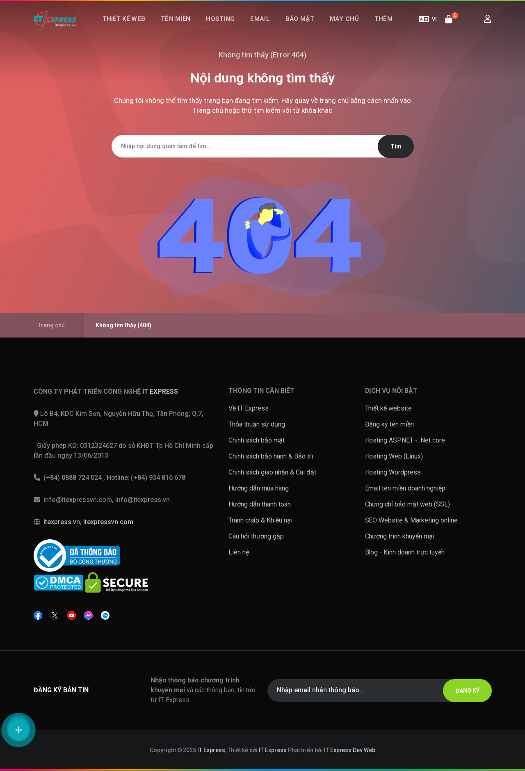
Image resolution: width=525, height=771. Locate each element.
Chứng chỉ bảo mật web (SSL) (407, 504)
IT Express (211, 750)
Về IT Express (248, 408)
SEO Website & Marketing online (411, 520)
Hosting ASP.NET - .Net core (405, 440)
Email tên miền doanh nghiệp (405, 488)
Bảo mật (295, 28)
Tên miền (185, 28)
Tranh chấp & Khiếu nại (260, 520)
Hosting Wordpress (393, 472)
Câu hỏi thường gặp (256, 536)
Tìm (389, 146)
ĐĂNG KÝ (461, 690)
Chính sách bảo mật (256, 440)
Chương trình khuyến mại (400, 536)
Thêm (369, 28)
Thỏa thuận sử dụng (256, 424)
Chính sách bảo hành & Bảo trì (270, 456)
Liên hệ (238, 552)
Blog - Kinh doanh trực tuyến (405, 552)
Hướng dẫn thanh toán (259, 504)
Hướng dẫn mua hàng (258, 488)
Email (260, 28)
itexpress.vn (61, 522)
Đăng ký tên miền (389, 424)
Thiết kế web (138, 28)
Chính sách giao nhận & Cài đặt (272, 472)
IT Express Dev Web (350, 750)
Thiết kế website (388, 408)
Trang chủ (208, 110)
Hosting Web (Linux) (394, 456)
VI (428, 28)
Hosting (225, 28)
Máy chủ (334, 28)
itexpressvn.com (108, 522)
